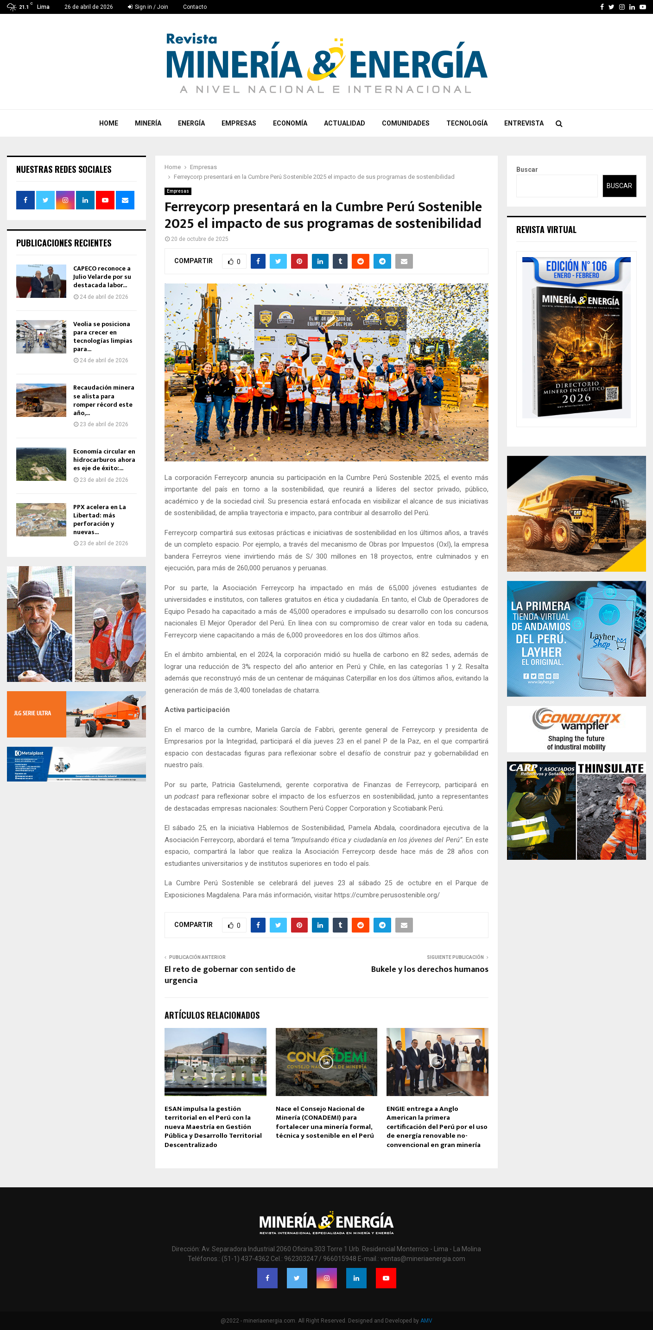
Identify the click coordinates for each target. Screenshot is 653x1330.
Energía (191, 123)
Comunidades (406, 123)
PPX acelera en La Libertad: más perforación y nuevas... (99, 520)
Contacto (195, 7)
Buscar (527, 169)
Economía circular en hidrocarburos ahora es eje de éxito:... (104, 459)
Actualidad (344, 123)
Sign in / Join (148, 7)
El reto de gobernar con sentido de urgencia (230, 975)
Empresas (239, 123)
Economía (290, 123)
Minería (148, 123)
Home (108, 123)
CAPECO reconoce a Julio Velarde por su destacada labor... (102, 276)
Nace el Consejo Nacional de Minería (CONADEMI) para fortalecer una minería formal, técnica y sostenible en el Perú (325, 1122)
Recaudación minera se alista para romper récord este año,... (103, 400)
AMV (426, 1320)
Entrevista (524, 123)
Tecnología (467, 123)
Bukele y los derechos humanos (429, 970)
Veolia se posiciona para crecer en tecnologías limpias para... (103, 337)
